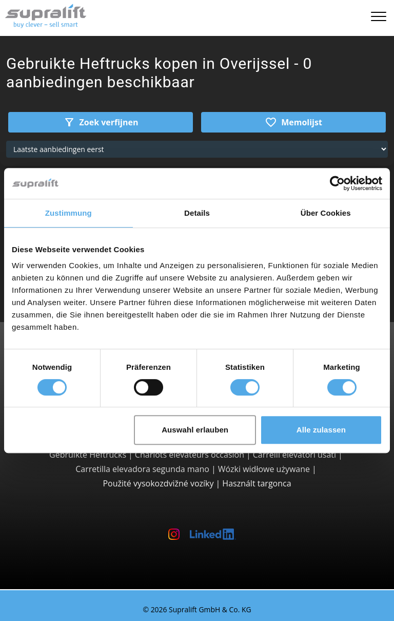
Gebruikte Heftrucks (87, 454)
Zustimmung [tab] (68, 213)
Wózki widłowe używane (264, 469)
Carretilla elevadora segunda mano (142, 469)
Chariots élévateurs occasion (189, 454)
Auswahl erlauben (195, 429)
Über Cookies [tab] (326, 213)
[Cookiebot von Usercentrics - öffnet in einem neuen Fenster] (337, 183)
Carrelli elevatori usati (294, 454)
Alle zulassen (321, 429)
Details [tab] (197, 213)
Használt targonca (256, 483)
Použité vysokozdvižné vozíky (158, 483)
